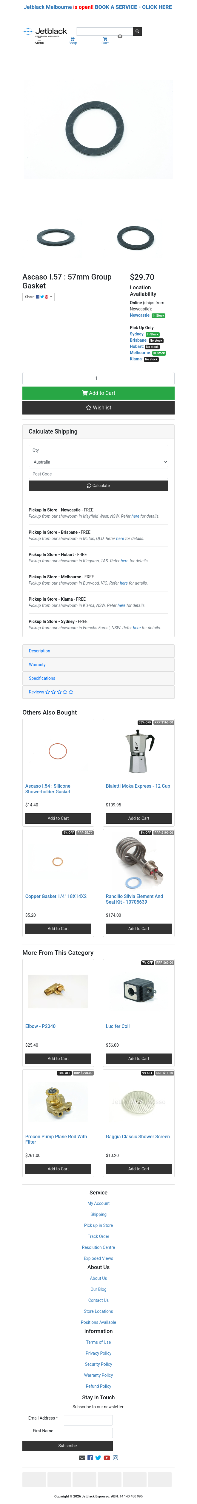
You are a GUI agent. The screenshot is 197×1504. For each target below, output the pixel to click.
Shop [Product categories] (72, 41)
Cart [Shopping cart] (111, 41)
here (135, 516)
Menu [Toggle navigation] (39, 41)
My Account (98, 1203)
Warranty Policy (98, 1375)
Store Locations (98, 1311)
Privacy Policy (98, 1353)
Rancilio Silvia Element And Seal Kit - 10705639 (134, 899)
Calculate (98, 485)
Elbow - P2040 (40, 1026)
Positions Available (98, 1322)
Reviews (51, 692)
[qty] (98, 450)
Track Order (98, 1236)
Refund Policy (98, 1386)
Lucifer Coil (118, 1026)
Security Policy (98, 1364)
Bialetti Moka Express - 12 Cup (138, 786)
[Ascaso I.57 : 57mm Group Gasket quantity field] (98, 378)
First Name (43, 1430)
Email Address (43, 1418)
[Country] (98, 462)
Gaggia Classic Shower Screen (138, 1136)
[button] (98, 407)
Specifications (42, 678)
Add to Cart (99, 393)
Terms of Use (98, 1342)
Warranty (37, 664)
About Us (98, 1278)
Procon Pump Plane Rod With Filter (56, 1139)
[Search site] (137, 31)
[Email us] (82, 1457)
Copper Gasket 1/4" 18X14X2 (56, 896)
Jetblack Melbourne (48, 7)
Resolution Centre (98, 1247)
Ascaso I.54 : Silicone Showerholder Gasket (47, 789)
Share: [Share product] (37, 297)
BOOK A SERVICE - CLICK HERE (133, 7)
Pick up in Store (98, 1225)
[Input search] (104, 31)
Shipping (98, 1214)
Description (39, 651)
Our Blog (98, 1289)
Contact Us (98, 1300)
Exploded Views (98, 1258)
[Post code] (98, 474)
